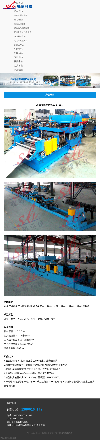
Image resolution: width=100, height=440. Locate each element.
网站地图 (4, 438)
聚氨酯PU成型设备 (22, 28)
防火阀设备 (19, 20)
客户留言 (18, 65)
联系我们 (18, 70)
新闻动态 (18, 53)
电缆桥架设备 (20, 36)
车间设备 (18, 49)
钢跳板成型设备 (20, 40)
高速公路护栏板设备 (22, 32)
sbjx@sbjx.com (20, 422)
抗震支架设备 (20, 24)
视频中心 (18, 61)
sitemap (13, 438)
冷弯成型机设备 (20, 15)
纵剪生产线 (19, 45)
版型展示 (18, 57)
